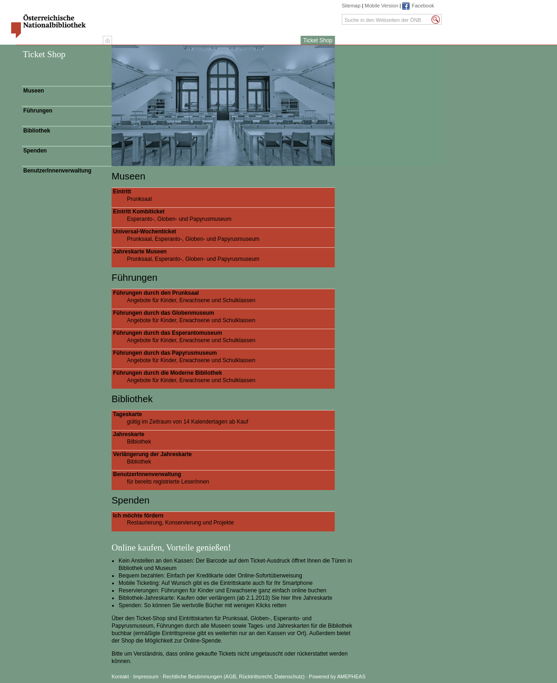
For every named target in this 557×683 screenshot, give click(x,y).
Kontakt (120, 676)
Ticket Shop (317, 40)
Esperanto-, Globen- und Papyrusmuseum (224, 215)
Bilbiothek (224, 438)
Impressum (146, 676)
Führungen (38, 110)
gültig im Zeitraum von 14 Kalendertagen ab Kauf (224, 418)
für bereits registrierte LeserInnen (224, 478)
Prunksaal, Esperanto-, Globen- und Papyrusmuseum (224, 235)
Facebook (422, 5)
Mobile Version (381, 5)
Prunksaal (224, 195)
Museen (33, 90)
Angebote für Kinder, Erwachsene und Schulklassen (224, 297)
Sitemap (351, 5)
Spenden (35, 150)
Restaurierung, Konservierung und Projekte (224, 519)
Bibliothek (36, 130)
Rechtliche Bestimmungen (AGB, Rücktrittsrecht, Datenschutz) (234, 676)
